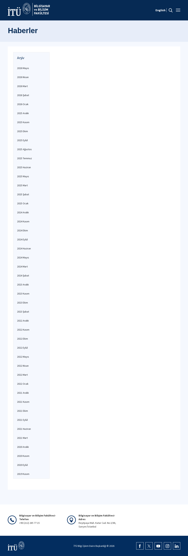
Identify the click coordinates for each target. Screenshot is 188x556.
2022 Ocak (22, 383)
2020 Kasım (23, 456)
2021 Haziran (24, 428)
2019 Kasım (23, 474)
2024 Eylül (22, 239)
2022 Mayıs (23, 356)
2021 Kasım (23, 401)
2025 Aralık (23, 113)
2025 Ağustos (24, 149)
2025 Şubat (23, 194)
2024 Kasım (23, 221)
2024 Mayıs (23, 257)
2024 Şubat (23, 275)
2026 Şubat (23, 95)
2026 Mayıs (23, 68)
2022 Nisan (23, 365)
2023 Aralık (23, 284)
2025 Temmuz (24, 158)
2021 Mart (22, 437)
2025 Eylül (22, 140)
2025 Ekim (22, 131)
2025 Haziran (24, 167)
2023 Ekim (22, 302)
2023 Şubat (23, 311)
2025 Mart (22, 185)
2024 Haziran (24, 248)
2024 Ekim (22, 230)
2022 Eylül (22, 347)
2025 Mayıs (23, 176)
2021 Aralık (23, 392)
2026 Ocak (22, 104)
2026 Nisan (23, 77)
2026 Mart (22, 86)
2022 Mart (22, 374)
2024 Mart (22, 266)
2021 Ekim (22, 410)
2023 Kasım (23, 293)
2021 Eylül (22, 419)
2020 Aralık (23, 447)
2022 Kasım (23, 329)
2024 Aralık (23, 212)
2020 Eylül (22, 465)
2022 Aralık (23, 320)
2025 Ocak (22, 203)
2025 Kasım (23, 122)
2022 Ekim (22, 338)
